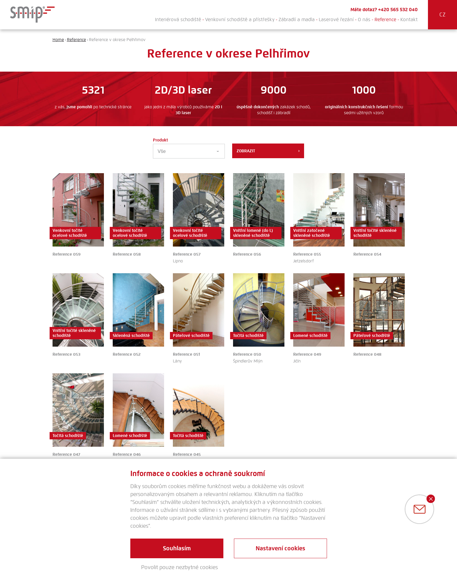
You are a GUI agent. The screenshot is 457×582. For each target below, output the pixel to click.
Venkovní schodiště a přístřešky (239, 19)
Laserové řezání (336, 19)
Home (58, 39)
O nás (364, 19)
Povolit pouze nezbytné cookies (179, 567)
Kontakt (409, 19)
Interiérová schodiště (178, 19)
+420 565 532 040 (398, 9)
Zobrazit (268, 151)
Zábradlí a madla (297, 19)
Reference (385, 19)
